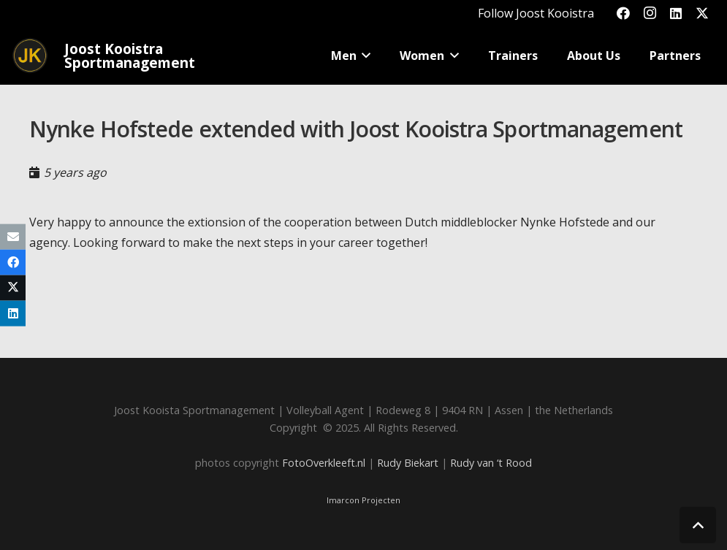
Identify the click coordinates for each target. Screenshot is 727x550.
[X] (702, 13)
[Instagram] (649, 13)
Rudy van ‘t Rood (491, 463)
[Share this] (13, 262)
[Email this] (13, 236)
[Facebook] (623, 13)
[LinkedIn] (676, 13)
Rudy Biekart (407, 463)
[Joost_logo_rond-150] (30, 55)
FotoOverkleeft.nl (323, 463)
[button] (364, 55)
